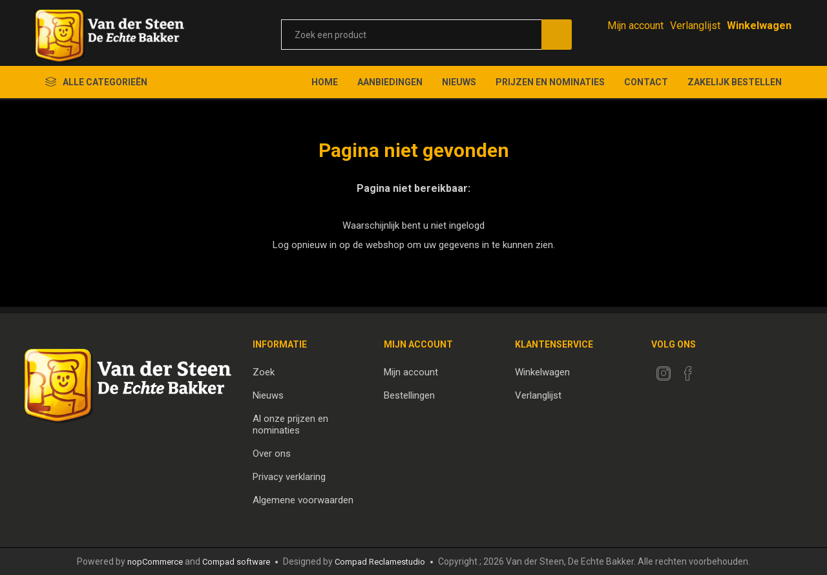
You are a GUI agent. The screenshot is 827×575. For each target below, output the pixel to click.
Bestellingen (409, 395)
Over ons (272, 453)
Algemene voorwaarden (303, 500)
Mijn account (635, 25)
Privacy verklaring (289, 477)
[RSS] (712, 369)
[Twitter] (663, 373)
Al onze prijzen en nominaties (290, 424)
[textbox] (411, 34)
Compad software (236, 562)
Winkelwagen (542, 372)
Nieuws (268, 395)
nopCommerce (155, 562)
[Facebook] (688, 373)
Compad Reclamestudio (380, 562)
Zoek (264, 372)
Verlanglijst (538, 395)
